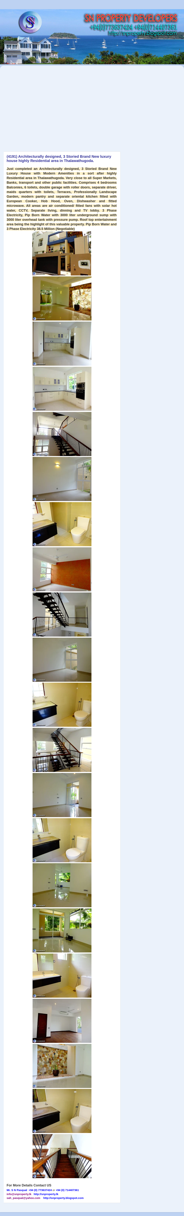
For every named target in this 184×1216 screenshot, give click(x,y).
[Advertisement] (38, 106)
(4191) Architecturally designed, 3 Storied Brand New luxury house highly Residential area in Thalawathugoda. (59, 158)
